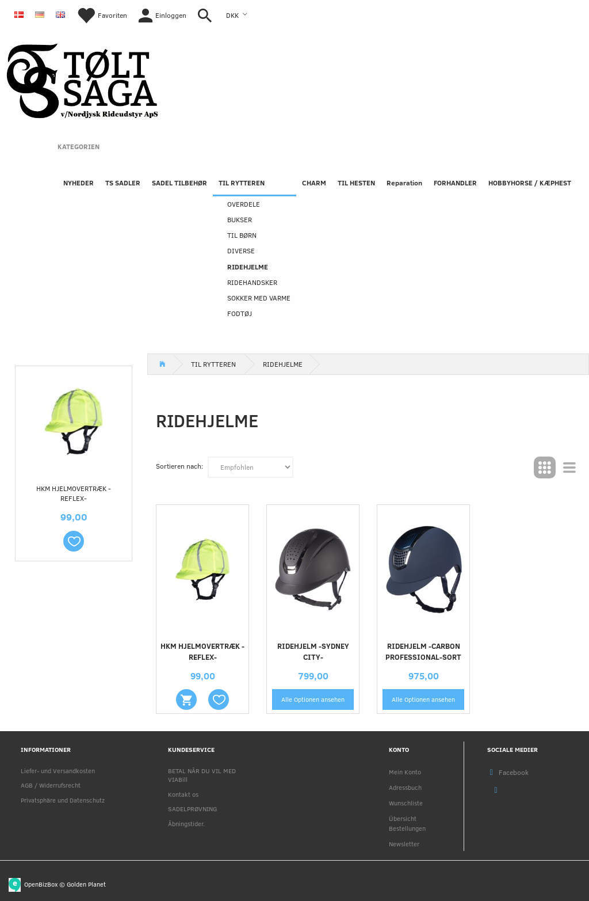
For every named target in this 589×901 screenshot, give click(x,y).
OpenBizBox (41, 883)
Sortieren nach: (179, 465)
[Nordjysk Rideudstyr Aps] (82, 78)
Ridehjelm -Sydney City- (313, 651)
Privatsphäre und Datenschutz (63, 800)
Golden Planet (86, 883)
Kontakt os (183, 794)
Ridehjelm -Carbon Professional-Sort (423, 651)
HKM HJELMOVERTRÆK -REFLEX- (73, 493)
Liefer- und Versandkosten (58, 770)
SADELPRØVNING (192, 808)
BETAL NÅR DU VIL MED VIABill (202, 775)
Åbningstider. (186, 823)
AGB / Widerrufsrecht (51, 785)
